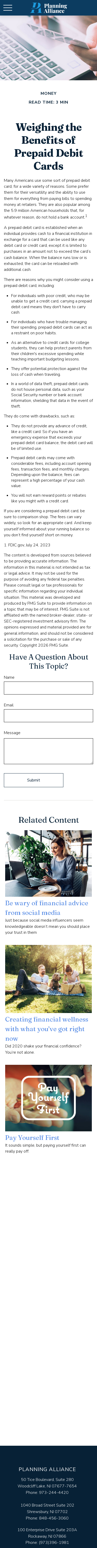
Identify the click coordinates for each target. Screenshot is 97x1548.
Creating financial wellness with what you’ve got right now (46, 1028)
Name (9, 677)
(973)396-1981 (54, 1542)
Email (8, 705)
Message (12, 733)
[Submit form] (33, 780)
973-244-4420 (54, 1492)
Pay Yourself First (32, 1137)
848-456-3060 (54, 1518)
